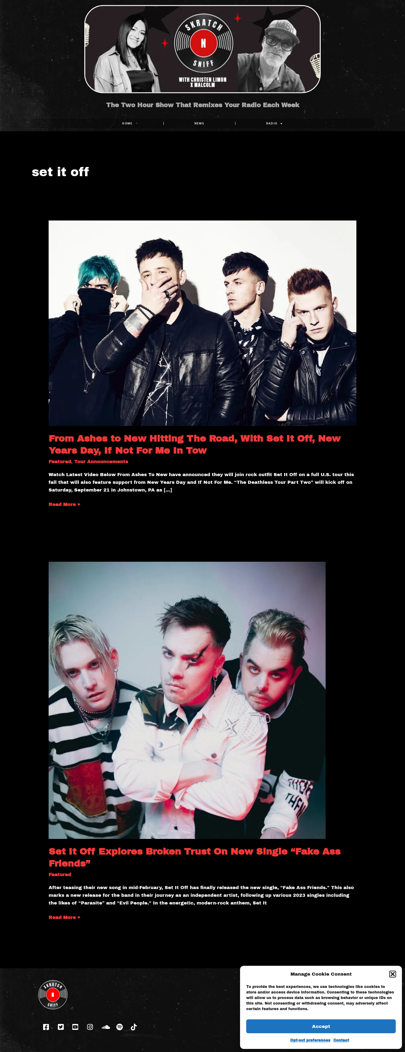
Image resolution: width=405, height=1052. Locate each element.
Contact (341, 1040)
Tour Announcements (101, 461)
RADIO (274, 123)
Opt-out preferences (310, 1040)
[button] (393, 974)
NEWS (199, 123)
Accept (321, 1026)
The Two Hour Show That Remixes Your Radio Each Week (202, 105)
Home (127, 123)
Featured (60, 461)
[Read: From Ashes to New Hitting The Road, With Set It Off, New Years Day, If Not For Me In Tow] (202, 322)
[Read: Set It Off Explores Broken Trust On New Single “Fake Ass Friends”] (187, 700)
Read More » (64, 504)
